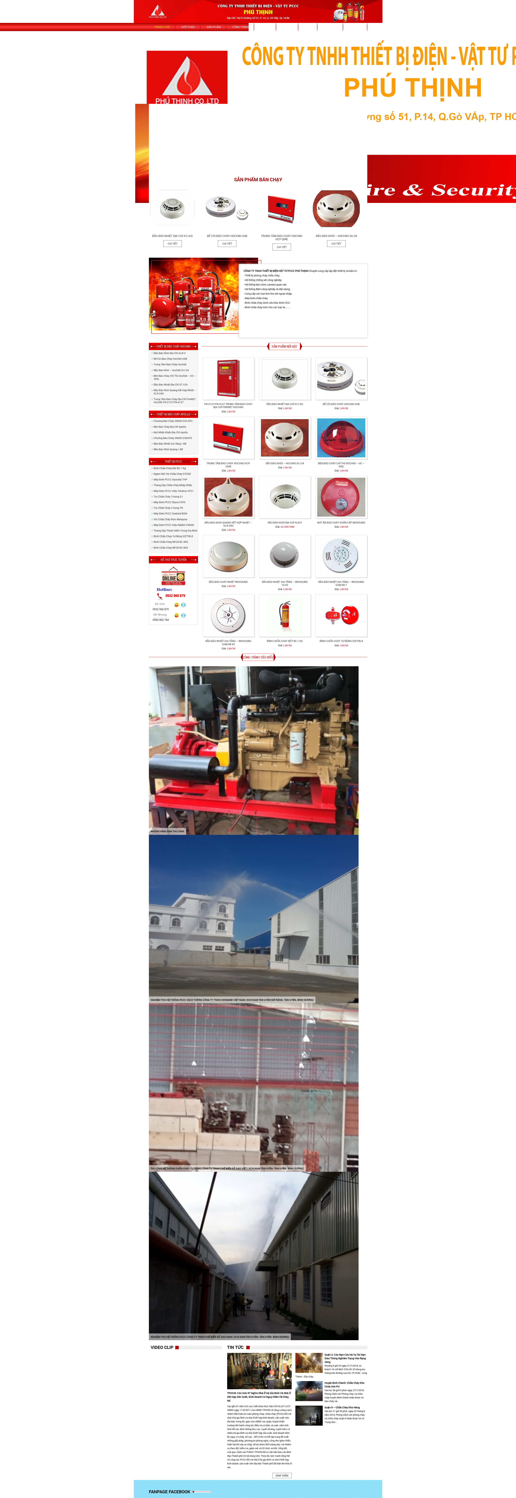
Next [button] (365, 182)
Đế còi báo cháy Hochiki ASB (229, 235)
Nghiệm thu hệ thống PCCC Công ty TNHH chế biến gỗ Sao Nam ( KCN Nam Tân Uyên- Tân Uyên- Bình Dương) (220, 1337)
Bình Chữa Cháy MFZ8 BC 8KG (171, 547)
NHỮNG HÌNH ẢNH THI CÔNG (167, 831)
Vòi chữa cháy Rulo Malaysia (170, 519)
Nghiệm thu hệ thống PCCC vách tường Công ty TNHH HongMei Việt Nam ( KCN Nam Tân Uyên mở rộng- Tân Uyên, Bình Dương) (232, 1000)
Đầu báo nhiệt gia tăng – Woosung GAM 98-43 (228, 642)
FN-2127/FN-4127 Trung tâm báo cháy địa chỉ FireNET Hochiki (228, 405)
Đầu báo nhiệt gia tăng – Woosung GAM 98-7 (341, 583)
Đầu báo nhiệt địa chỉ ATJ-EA (174, 235)
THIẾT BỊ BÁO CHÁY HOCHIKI (173, 346)
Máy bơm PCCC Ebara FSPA (169, 502)
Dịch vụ (287, 27)
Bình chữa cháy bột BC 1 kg (170, 468)
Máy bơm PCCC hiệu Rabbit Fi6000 (174, 525)
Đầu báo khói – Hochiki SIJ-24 (338, 235)
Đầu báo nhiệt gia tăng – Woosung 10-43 (285, 583)
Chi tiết (174, 243)
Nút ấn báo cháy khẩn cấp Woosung (341, 522)
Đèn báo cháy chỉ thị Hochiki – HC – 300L (175, 377)
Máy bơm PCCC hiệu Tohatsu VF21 (174, 491)
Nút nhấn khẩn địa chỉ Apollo (171, 432)
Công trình (240, 27)
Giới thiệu (188, 27)
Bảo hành (331, 27)
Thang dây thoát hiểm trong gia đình (175, 530)
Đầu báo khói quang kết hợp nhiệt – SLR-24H (175, 391)
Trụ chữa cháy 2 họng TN (168, 508)
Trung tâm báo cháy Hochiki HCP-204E (283, 237)
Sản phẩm (214, 27)
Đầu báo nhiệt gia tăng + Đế (170, 443)
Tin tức (265, 27)
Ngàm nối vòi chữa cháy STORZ (172, 474)
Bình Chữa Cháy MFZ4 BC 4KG (171, 542)
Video (308, 27)
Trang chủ (162, 27)
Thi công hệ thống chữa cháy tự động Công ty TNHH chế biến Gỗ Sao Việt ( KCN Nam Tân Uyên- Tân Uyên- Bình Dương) (227, 1168)
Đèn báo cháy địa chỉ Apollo (170, 426)
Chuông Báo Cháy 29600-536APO (173, 438)
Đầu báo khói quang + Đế (168, 449)
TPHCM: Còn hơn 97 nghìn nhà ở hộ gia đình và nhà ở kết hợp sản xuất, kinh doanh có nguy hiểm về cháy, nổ (259, 1396)
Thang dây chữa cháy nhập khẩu (173, 485)
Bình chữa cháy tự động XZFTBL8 (173, 536)
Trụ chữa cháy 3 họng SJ (168, 496)
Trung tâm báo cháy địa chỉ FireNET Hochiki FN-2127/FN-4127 (175, 400)
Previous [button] (361, 182)
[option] (178, 217)
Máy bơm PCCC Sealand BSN (170, 513)
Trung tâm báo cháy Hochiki (170, 364)
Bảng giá (355, 27)
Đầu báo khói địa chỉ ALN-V (170, 353)
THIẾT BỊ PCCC (173, 461)
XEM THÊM (282, 1475)
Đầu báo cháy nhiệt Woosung (228, 582)
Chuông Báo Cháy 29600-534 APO (173, 421)
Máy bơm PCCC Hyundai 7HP (170, 479)
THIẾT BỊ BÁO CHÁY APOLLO (173, 414)
